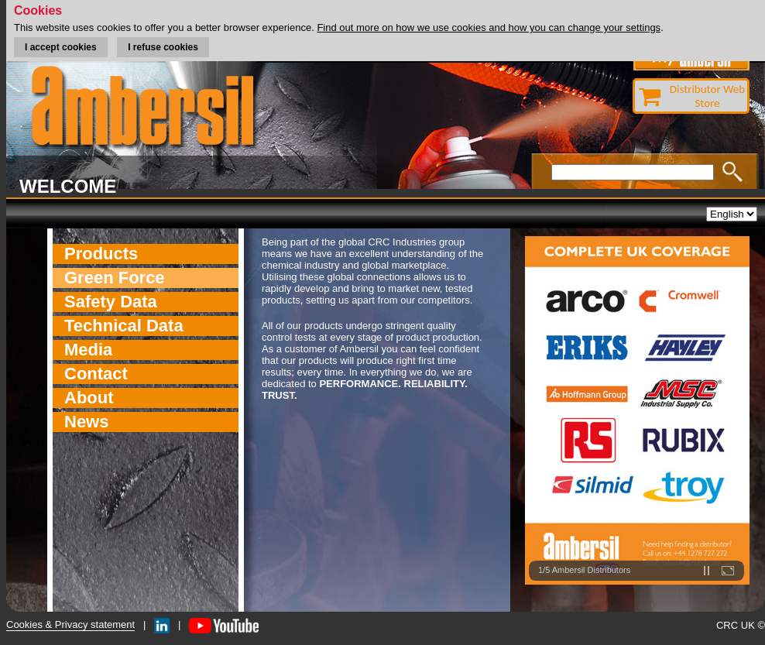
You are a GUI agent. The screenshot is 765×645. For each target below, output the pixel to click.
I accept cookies (61, 47)
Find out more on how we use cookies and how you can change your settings (488, 27)
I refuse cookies (163, 47)
